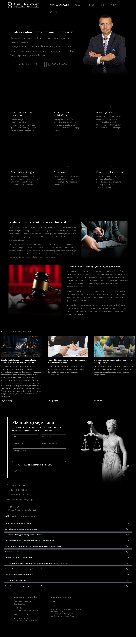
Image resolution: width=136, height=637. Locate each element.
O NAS (78, 5)
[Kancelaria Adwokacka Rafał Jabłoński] (107, 613)
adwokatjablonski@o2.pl (22, 503)
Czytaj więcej (6, 403)
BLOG (91, 5)
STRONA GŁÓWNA (59, 5)
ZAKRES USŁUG (109, 5)
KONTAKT (54, 12)
